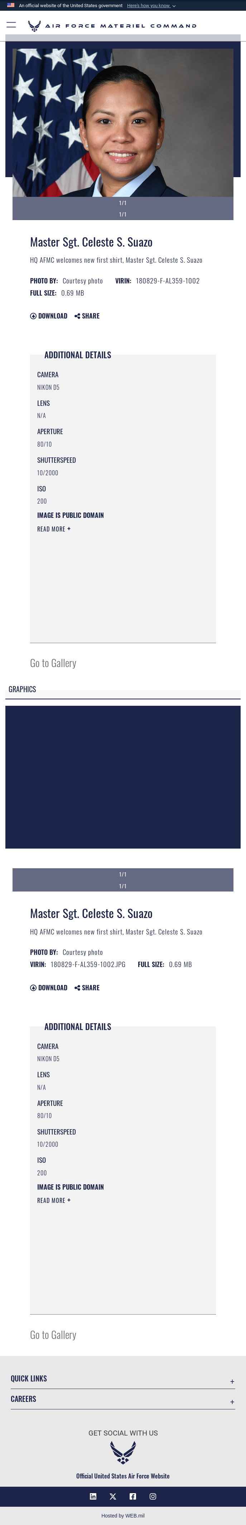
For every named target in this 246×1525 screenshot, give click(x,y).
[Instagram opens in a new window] (153, 1496)
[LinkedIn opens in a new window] (93, 1496)
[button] (152, 5)
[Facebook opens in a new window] (132, 1496)
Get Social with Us (123, 1433)
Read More (52, 529)
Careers (23, 1398)
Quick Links (29, 1378)
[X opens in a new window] (113, 1496)
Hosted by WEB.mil (123, 1516)
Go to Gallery (53, 662)
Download (48, 315)
